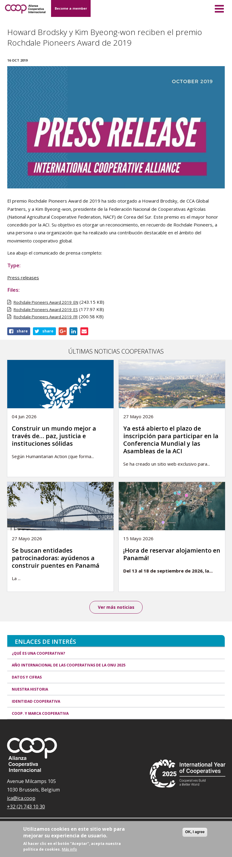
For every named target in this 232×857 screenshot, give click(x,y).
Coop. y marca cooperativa (40, 713)
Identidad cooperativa (36, 701)
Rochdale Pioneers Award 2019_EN (46, 302)
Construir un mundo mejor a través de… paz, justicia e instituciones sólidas (54, 436)
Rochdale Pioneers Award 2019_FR (46, 316)
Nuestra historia (30, 689)
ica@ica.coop (21, 798)
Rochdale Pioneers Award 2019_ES (46, 309)
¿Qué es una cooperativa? (38, 653)
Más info (69, 849)
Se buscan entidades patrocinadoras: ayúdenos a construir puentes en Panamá (55, 558)
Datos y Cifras (27, 677)
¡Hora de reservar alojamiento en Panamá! (171, 554)
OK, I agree (195, 832)
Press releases (23, 277)
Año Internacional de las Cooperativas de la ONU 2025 (68, 665)
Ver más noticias (116, 607)
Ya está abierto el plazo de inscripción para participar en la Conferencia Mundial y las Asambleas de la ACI (170, 439)
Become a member (71, 8)
